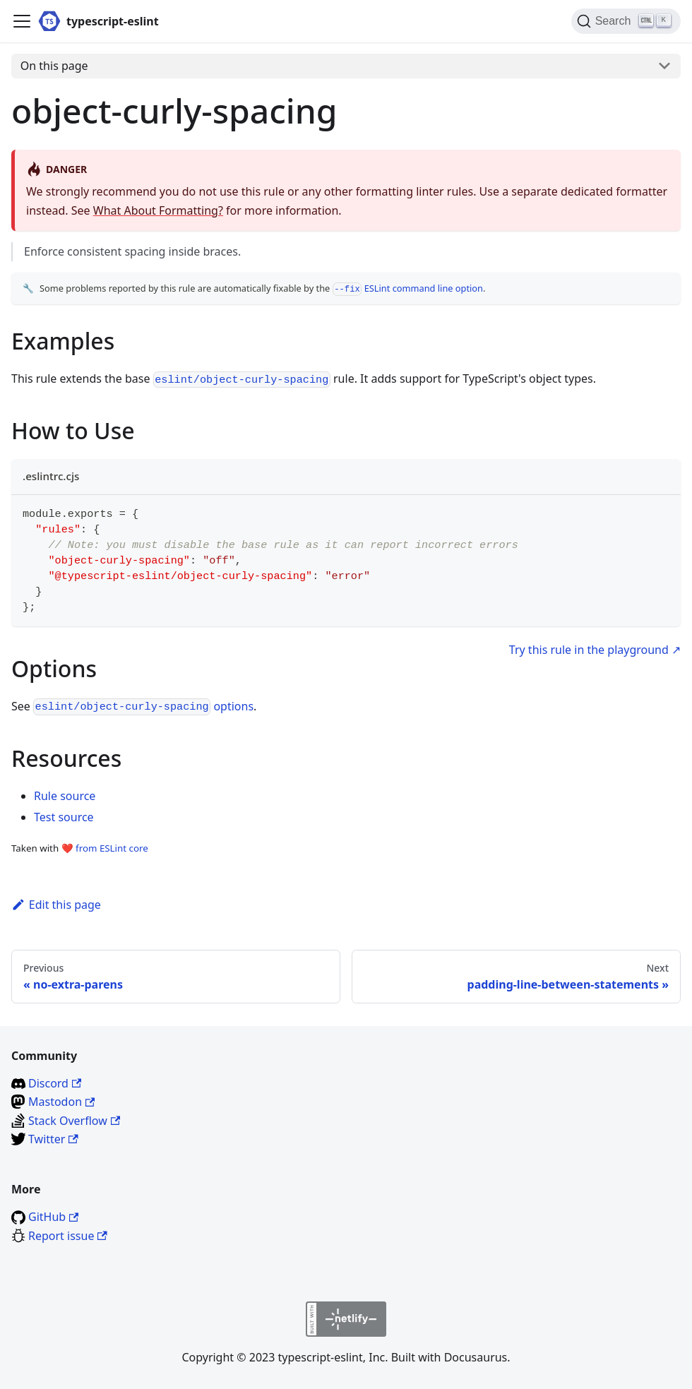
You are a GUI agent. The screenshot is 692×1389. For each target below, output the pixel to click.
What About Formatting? (158, 210)
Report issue (67, 1236)
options (143, 706)
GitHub (53, 1216)
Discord (54, 1083)
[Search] (626, 21)
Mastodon (61, 1101)
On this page (54, 65)
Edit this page (56, 904)
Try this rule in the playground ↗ (595, 649)
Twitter (53, 1139)
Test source (64, 817)
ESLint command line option (408, 288)
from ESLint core (112, 848)
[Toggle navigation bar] (21, 21)
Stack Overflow (74, 1120)
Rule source (64, 796)
